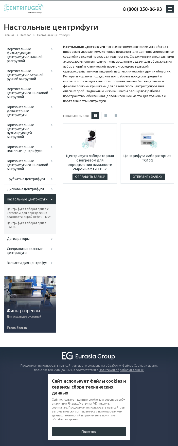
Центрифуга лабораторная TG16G (26, 225)
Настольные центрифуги (27, 199)
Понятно (88, 432)
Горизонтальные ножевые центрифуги (24, 149)
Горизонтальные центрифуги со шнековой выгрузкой (27, 165)
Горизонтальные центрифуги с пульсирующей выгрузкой (20, 131)
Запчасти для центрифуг (27, 263)
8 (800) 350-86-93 (142, 9)
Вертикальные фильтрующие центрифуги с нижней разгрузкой (24, 55)
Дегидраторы (18, 239)
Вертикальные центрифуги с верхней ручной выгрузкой (25, 75)
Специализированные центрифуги (25, 251)
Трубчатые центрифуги (26, 179)
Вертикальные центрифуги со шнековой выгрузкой (27, 93)
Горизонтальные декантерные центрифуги (20, 111)
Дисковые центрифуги (25, 189)
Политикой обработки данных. (121, 370)
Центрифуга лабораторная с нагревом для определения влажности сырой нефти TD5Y (29, 212)
